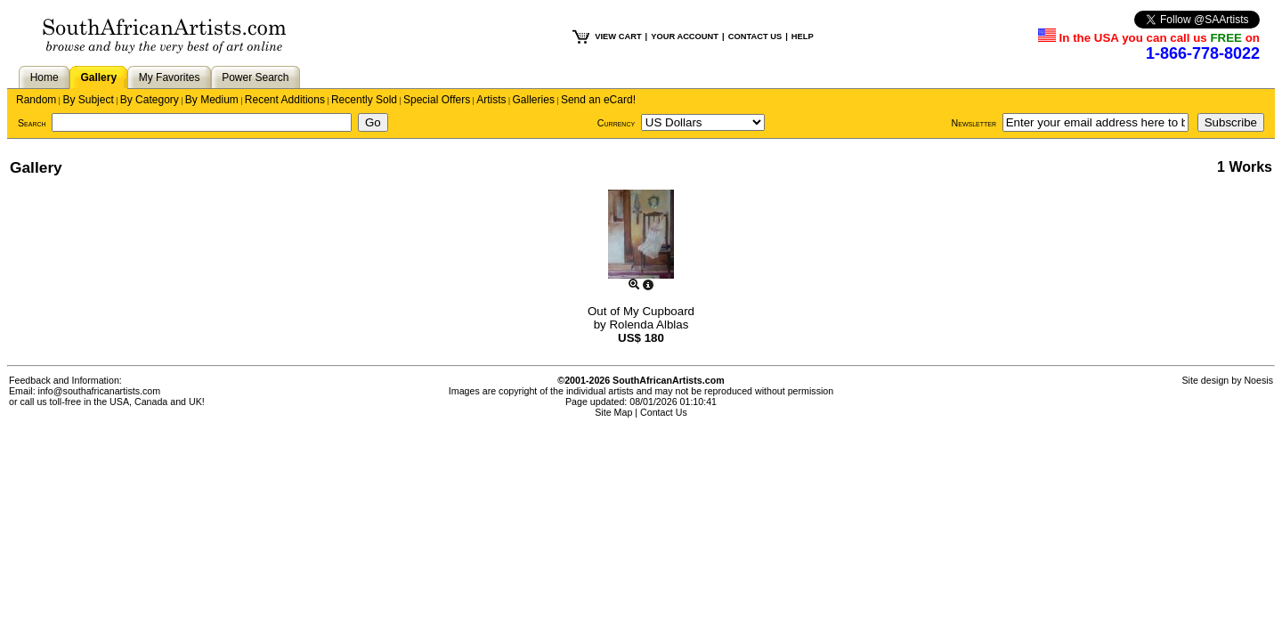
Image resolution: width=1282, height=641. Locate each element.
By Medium (212, 99)
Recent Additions (285, 99)
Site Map (613, 412)
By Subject (87, 99)
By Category (149, 99)
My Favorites (169, 77)
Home (44, 77)
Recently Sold (364, 99)
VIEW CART (618, 36)
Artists (491, 99)
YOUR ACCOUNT (684, 36)
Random (36, 99)
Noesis (1258, 380)
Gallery (98, 77)
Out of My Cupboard (641, 311)
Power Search (255, 77)
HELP (802, 36)
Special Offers (436, 99)
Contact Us (663, 412)
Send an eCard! (598, 99)
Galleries (534, 99)
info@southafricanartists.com (99, 390)
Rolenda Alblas (648, 324)
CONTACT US (755, 36)
